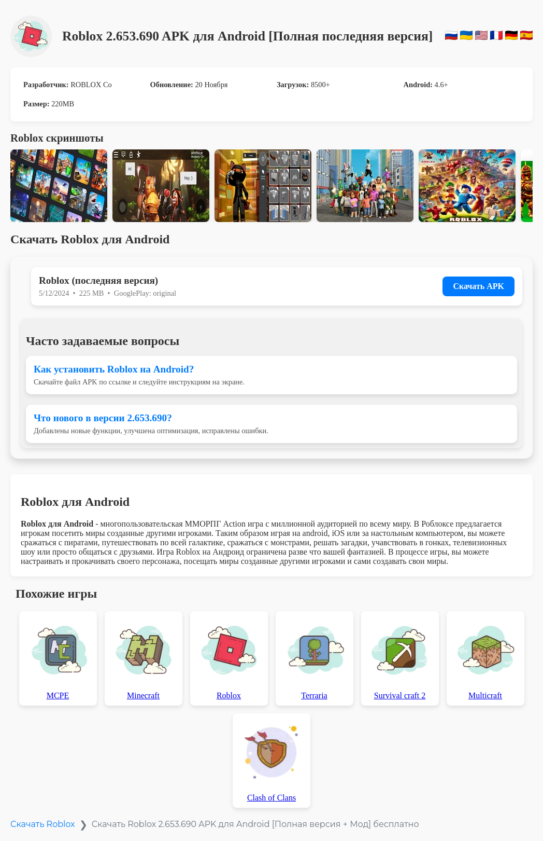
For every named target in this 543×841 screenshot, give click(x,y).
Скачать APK (478, 286)
